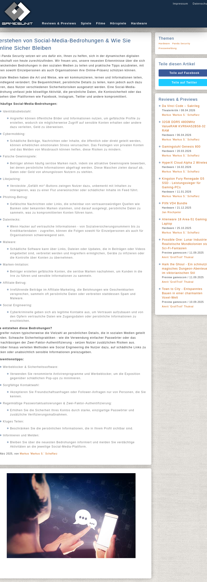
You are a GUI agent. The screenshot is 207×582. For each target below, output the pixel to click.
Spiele (86, 23)
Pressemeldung (168, 48)
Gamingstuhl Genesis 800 (181, 146)
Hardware (139, 23)
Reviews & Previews (59, 23)
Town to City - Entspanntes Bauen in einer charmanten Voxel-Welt (182, 293)
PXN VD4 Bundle (174, 203)
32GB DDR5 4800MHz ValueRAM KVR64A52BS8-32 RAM (184, 126)
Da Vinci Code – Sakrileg (181, 106)
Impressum (180, 3)
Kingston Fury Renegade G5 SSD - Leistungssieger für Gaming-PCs (183, 183)
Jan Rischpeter (171, 212)
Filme (100, 23)
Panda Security (181, 43)
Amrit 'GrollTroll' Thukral (178, 257)
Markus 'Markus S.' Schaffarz (39, 453)
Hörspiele (118, 23)
